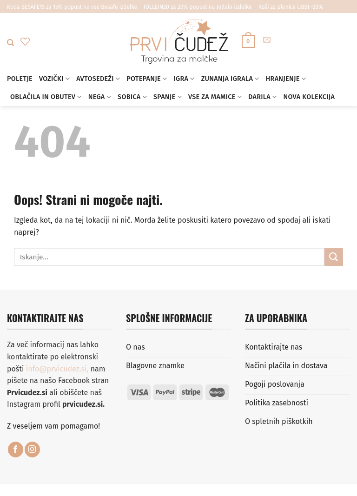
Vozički (54, 78)
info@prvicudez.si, (58, 368)
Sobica (132, 97)
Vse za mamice (215, 97)
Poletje (20, 79)
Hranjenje (286, 78)
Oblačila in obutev (46, 97)
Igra (183, 78)
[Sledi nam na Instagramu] (32, 449)
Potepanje (146, 78)
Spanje (167, 97)
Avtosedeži (98, 78)
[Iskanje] (10, 43)
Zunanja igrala (230, 78)
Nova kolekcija (309, 97)
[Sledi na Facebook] (15, 449)
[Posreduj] (333, 257)
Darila (262, 97)
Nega (99, 97)
